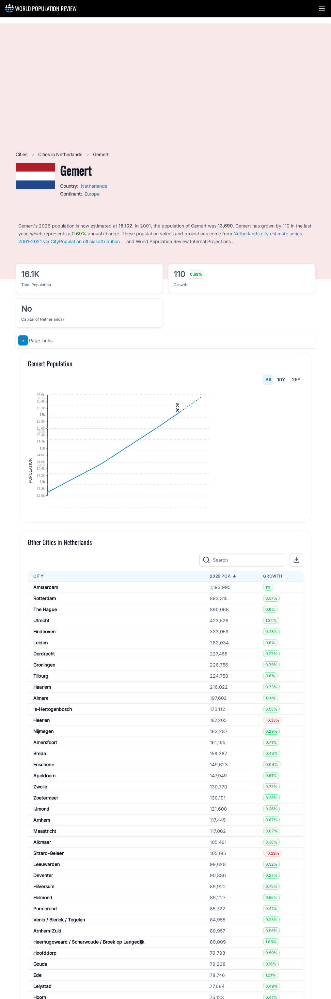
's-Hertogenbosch (52, 777)
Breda (39, 821)
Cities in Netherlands (61, 154)
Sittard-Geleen (48, 921)
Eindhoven (44, 699)
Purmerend (45, 976)
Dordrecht (44, 722)
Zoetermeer (45, 866)
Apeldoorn (44, 843)
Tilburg (40, 744)
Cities (22, 154)
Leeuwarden (46, 932)
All (268, 379)
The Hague (45, 677)
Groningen (44, 733)
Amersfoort (45, 810)
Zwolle (40, 855)
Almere (40, 766)
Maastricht (44, 899)
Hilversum (43, 954)
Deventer (43, 943)
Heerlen (41, 788)
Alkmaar (42, 910)
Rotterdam (44, 666)
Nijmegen (43, 799)
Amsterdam (45, 655)
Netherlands (94, 186)
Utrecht (41, 688)
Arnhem (41, 888)
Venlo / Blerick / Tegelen (59, 988)
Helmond (42, 965)
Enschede (43, 832)
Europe (92, 194)
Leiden (40, 710)
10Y (281, 379)
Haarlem (42, 755)
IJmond (41, 877)
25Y (296, 379)
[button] (321, 8)
